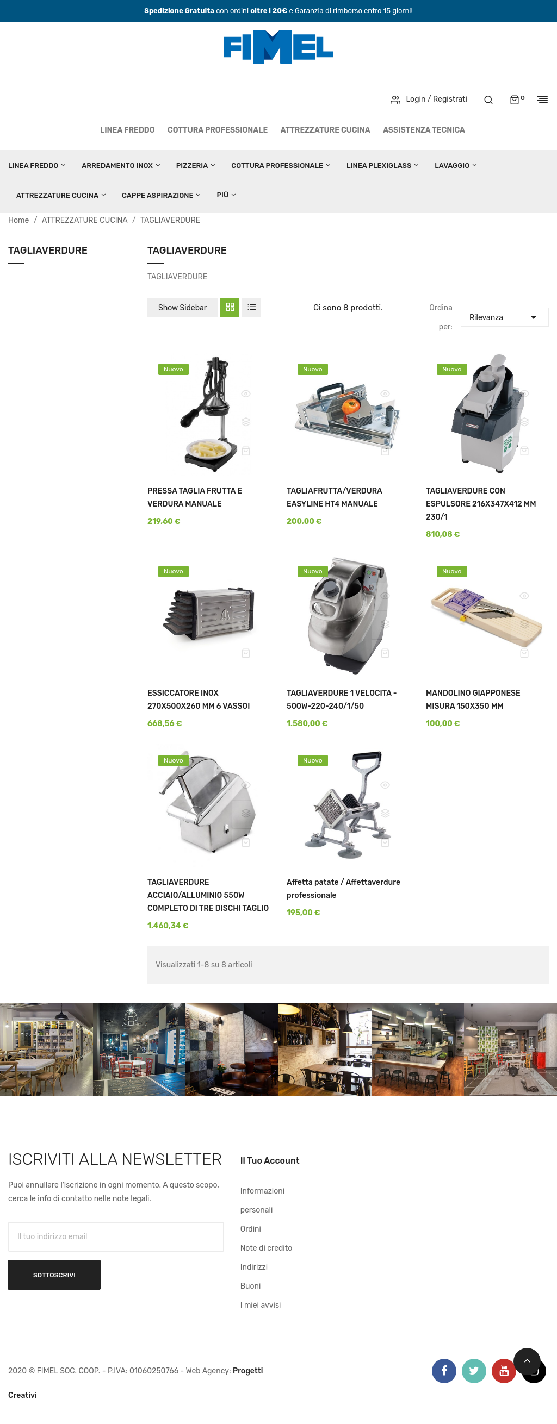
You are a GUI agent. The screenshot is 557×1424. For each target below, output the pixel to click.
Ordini (250, 1229)
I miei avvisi (260, 1305)
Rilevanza (504, 316)
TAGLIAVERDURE (48, 251)
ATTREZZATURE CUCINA (325, 130)
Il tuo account (270, 1161)
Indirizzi (254, 1267)
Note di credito (266, 1248)
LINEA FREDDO (127, 130)
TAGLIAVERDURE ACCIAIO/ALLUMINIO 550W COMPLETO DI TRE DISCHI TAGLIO (208, 895)
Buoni (250, 1286)
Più (222, 195)
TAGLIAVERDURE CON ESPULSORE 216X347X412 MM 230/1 (481, 504)
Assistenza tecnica (424, 130)
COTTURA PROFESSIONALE (218, 130)
